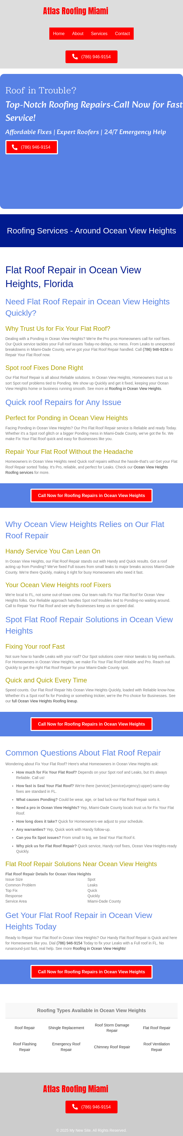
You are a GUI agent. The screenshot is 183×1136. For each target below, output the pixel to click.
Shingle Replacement (66, 1028)
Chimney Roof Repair (112, 1047)
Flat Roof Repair (156, 1028)
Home (59, 33)
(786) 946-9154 (156, 349)
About (78, 33)
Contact (122, 33)
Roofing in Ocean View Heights (135, 388)
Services (99, 33)
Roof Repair (25, 1028)
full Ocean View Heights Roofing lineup (44, 701)
